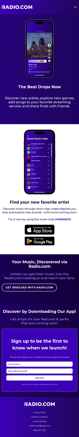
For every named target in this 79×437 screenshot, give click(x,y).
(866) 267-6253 (39, 430)
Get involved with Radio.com (29, 287)
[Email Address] (39, 364)
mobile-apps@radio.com (39, 426)
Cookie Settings (39, 421)
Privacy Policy (39, 412)
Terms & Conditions (39, 417)
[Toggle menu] (75, 7)
